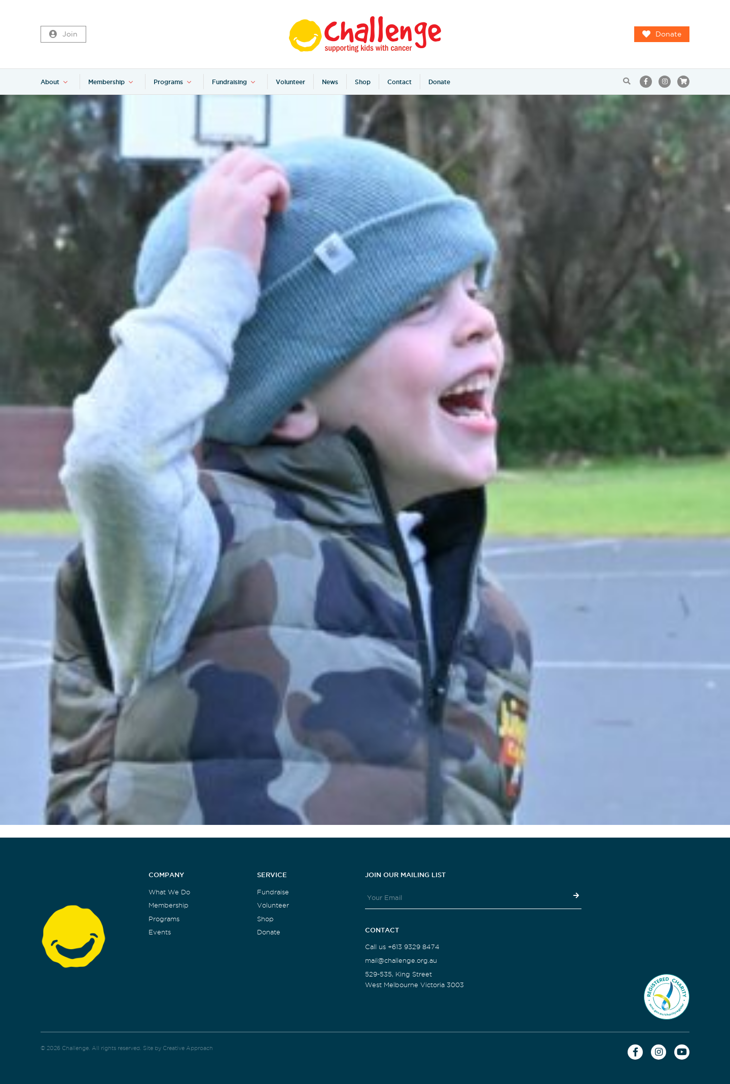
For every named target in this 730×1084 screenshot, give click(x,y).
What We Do (169, 892)
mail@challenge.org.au (401, 960)
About (50, 82)
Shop (363, 82)
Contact (399, 82)
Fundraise (273, 892)
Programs (168, 82)
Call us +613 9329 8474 (402, 947)
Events (160, 932)
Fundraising (229, 82)
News (330, 82)
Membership (106, 82)
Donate (661, 34)
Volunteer (290, 82)
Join (63, 34)
